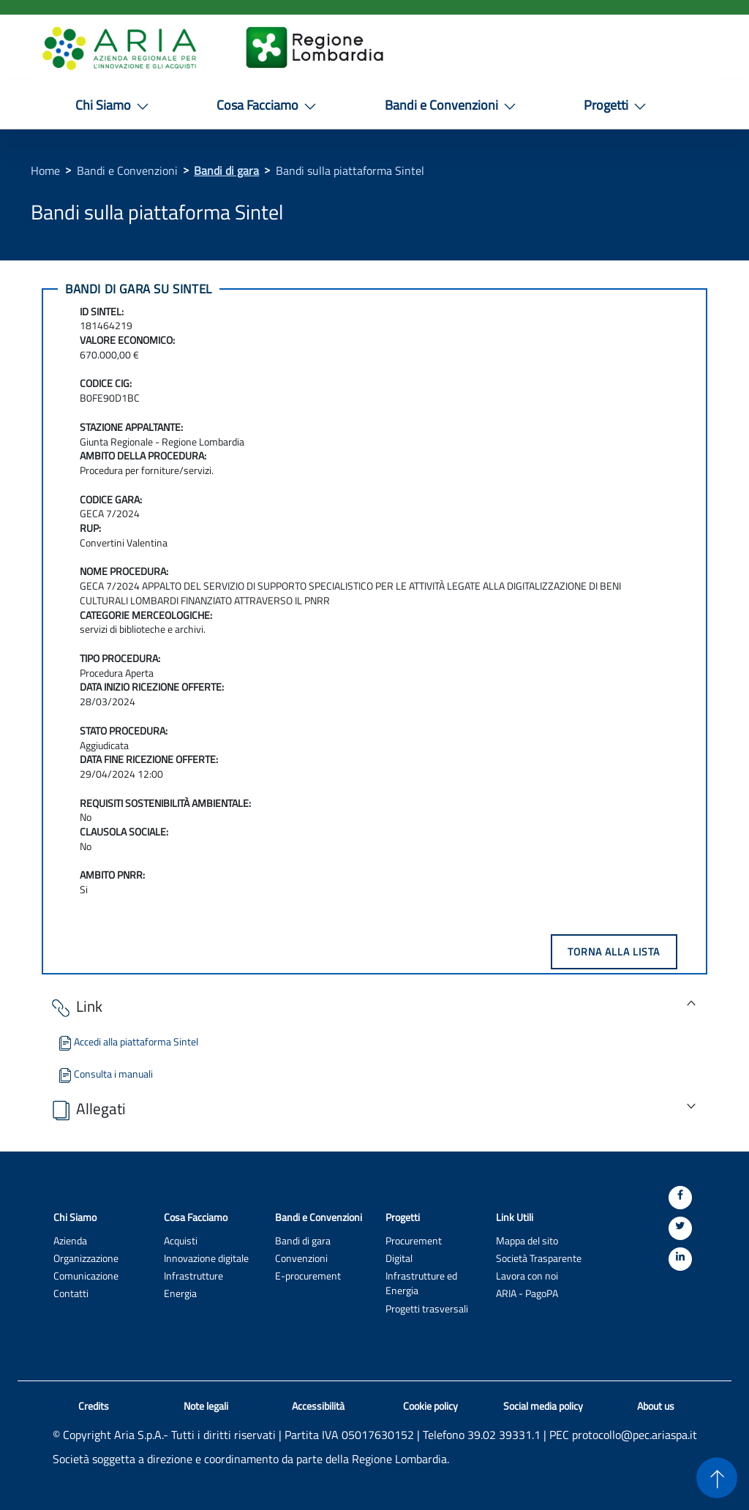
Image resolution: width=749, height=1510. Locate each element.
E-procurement (308, 1275)
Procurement (413, 1240)
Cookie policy (430, 1406)
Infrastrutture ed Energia (421, 1283)
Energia (180, 1293)
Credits (93, 1406)
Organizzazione (85, 1258)
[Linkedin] (680, 1259)
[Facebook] (680, 1197)
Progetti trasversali (426, 1308)
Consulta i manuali (104, 1073)
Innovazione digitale (206, 1258)
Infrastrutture (193, 1275)
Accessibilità (318, 1406)
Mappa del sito (527, 1240)
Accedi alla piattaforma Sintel (127, 1041)
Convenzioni (301, 1258)
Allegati (87, 1109)
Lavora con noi (527, 1275)
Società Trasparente (538, 1258)
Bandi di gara (226, 170)
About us (655, 1406)
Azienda (70, 1240)
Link (75, 1007)
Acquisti (180, 1240)
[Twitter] (680, 1228)
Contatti (71, 1293)
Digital (399, 1258)
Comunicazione (85, 1275)
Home (45, 170)
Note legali (206, 1406)
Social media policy (543, 1406)
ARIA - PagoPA (527, 1293)
